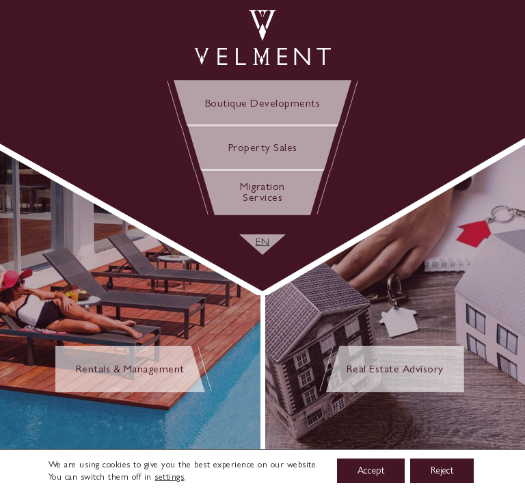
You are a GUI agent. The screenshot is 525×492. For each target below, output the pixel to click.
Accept (371, 470)
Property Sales (262, 147)
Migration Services (262, 192)
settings (169, 477)
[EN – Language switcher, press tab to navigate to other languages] (262, 241)
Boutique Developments (263, 102)
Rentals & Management (130, 368)
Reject (442, 470)
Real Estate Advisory (395, 368)
